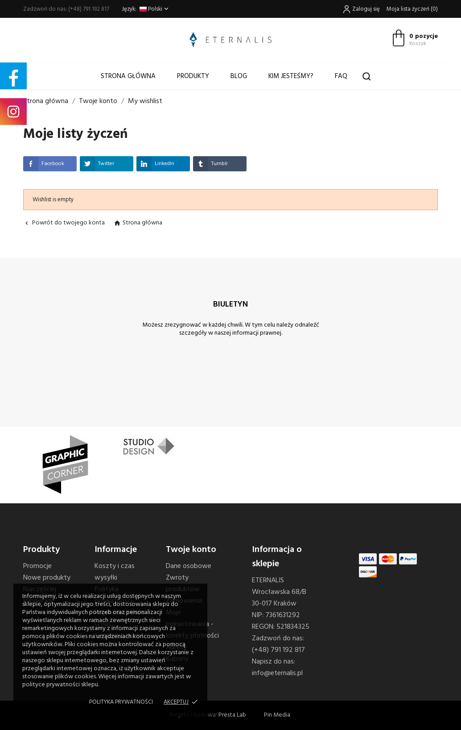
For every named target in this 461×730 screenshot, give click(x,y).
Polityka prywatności (121, 702)
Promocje (37, 566)
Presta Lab (232, 715)
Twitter (97, 164)
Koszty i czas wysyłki (115, 572)
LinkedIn (155, 164)
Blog (238, 76)
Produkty (193, 76)
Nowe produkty (46, 578)
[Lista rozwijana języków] (155, 9)
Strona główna (128, 76)
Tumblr (210, 164)
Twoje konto (191, 550)
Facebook (43, 164)
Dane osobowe (188, 566)
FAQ (341, 76)
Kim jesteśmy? (290, 76)
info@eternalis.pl (277, 673)
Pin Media (277, 715)
